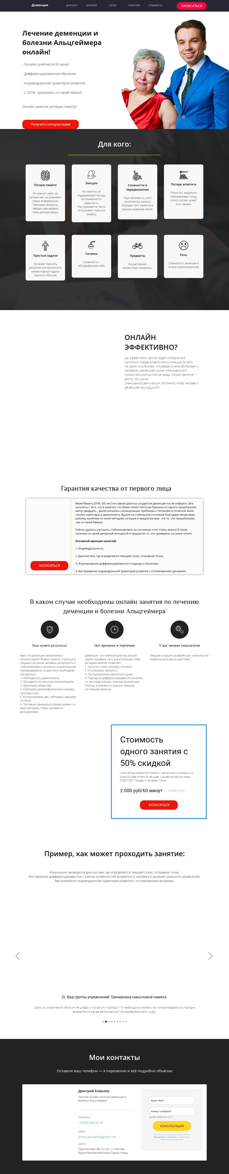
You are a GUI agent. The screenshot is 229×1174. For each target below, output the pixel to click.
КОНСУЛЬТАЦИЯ (172, 1126)
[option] (114, 956)
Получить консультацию (50, 124)
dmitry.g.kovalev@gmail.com (97, 1137)
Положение (159, 1137)
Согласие (172, 1137)
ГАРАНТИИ (134, 5)
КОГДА (112, 5)
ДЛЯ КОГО (71, 5)
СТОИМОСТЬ (155, 5)
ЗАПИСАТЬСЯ (191, 6)
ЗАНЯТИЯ (91, 5)
